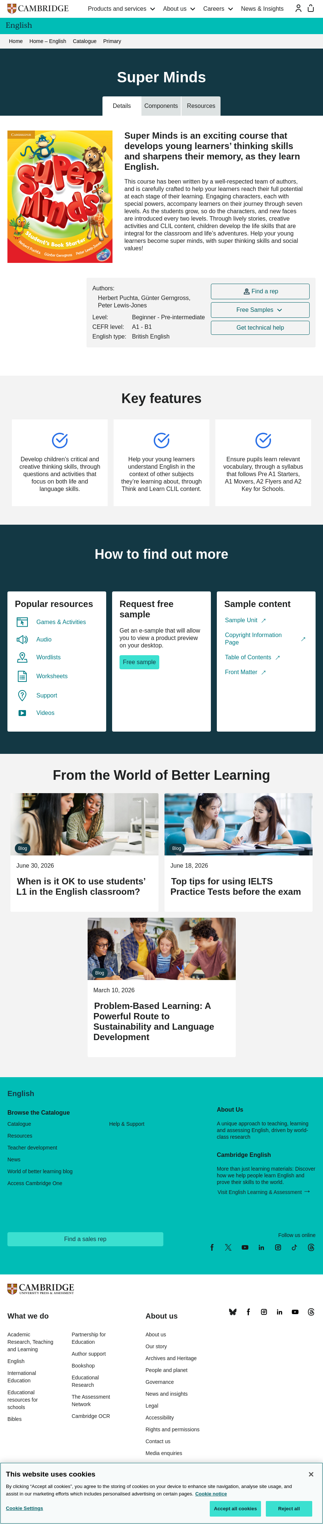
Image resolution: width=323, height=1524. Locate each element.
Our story (156, 1346)
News (13, 1159)
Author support (89, 1354)
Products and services (117, 9)
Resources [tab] (201, 106)
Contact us (158, 1441)
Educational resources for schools (22, 1399)
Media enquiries (164, 1453)
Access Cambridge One (34, 1183)
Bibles (14, 1419)
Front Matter (241, 672)
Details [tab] (122, 106)
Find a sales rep (85, 1239)
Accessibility (160, 1418)
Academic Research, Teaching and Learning (30, 1342)
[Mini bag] (311, 8)
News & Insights (262, 9)
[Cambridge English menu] (311, 26)
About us (174, 9)
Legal (152, 1406)
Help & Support (126, 1124)
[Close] (311, 1474)
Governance (160, 1382)
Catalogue (85, 41)
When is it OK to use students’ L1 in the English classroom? (80, 886)
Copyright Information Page (253, 639)
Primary (112, 41)
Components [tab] (161, 106)
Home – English (47, 41)
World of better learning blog (40, 1171)
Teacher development (32, 1148)
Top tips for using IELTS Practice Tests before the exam (235, 886)
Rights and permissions (173, 1429)
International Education (21, 1376)
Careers (213, 9)
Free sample (139, 662)
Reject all (289, 1508)
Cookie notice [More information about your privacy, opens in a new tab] (211, 1494)
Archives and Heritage (171, 1358)
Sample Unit (241, 620)
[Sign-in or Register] (298, 8)
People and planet (166, 1370)
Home (16, 41)
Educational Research (85, 1381)
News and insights (167, 1394)
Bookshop (83, 1366)
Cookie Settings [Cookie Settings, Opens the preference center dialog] (24, 1508)
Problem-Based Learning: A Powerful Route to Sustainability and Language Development (154, 1021)
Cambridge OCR (91, 1416)
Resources (19, 1136)
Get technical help (260, 327)
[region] (161, 1493)
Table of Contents (248, 657)
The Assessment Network (91, 1400)
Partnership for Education (89, 1338)
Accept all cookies (235, 1508)
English (16, 1361)
